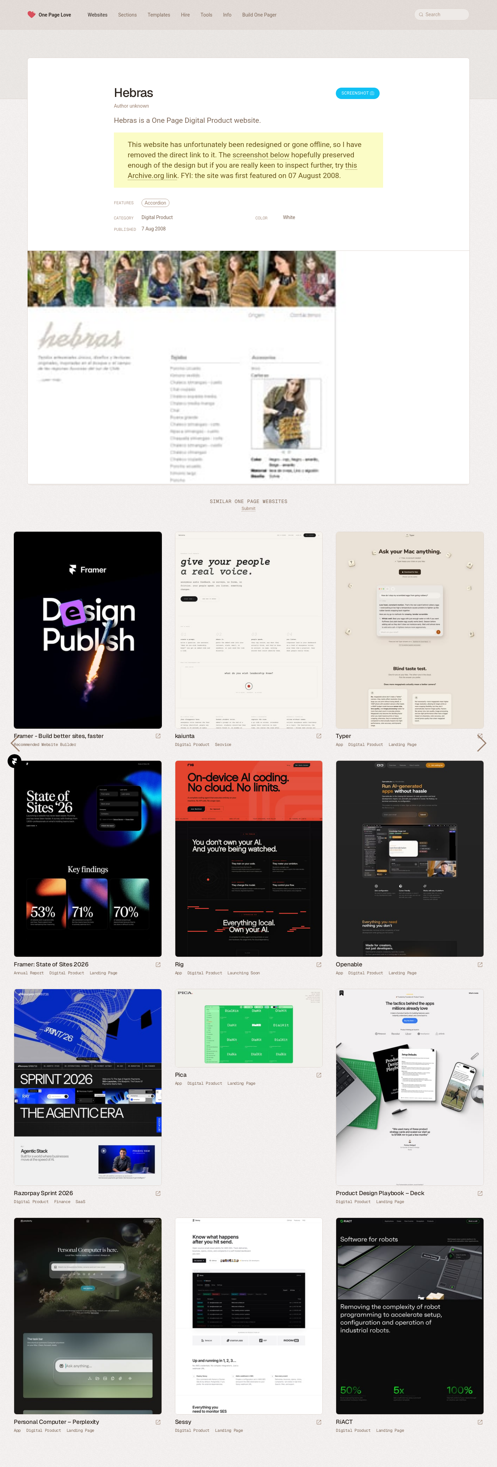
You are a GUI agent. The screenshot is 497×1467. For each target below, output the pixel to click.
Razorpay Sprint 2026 (43, 1193)
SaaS (80, 1202)
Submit (248, 508)
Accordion (155, 203)
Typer (343, 736)
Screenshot (357, 93)
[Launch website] (319, 736)
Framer (14, 761)
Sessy (183, 1422)
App (339, 744)
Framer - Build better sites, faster (59, 736)
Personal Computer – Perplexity (56, 1422)
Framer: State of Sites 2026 (51, 964)
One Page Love (55, 15)
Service (223, 744)
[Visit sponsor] (158, 736)
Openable (349, 964)
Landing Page (402, 744)
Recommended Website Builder (45, 744)
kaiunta (185, 736)
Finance (62, 1202)
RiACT (344, 1422)
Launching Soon (243, 973)
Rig (179, 964)
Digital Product (157, 217)
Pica (181, 1075)
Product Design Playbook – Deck (380, 1193)
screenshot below (261, 155)
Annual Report (29, 973)
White (289, 217)
